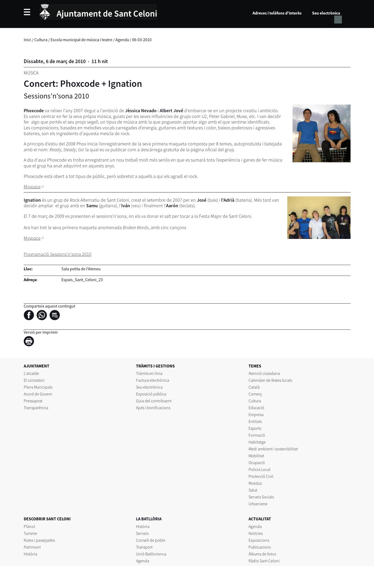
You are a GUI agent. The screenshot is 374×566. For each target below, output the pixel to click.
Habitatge (257, 442)
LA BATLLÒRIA (149, 518)
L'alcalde (31, 373)
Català (254, 387)
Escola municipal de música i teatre (81, 39)
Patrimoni (32, 547)
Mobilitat (256, 455)
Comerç (255, 394)
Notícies (256, 533)
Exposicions (259, 540)
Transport (144, 547)
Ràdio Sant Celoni (264, 560)
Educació (256, 407)
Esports (255, 428)
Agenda (122, 39)
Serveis (142, 533)
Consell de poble (150, 540)
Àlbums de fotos (262, 553)
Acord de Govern (38, 394)
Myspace (32, 186)
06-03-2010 (142, 39)
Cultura (40, 39)
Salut (253, 490)
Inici (27, 39)
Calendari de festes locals (270, 380)
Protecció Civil (261, 476)
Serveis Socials (261, 496)
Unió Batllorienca (151, 553)
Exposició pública (151, 394)
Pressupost (33, 400)
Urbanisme (258, 503)
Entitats (255, 421)
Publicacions (260, 547)
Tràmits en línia (149, 373)
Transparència (36, 407)
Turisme (30, 533)
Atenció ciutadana (264, 373)
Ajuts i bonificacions (153, 407)
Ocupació (257, 462)
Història (30, 553)
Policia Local (259, 469)
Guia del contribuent (154, 400)
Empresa (256, 414)
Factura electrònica (152, 380)
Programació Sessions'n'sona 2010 (57, 254)
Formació (257, 435)
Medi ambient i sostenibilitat (273, 448)
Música (31, 73)
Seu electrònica (326, 13)
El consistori (34, 380)
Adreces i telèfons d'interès (277, 13)
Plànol (29, 526)
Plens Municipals (38, 387)
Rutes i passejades (39, 540)
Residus (255, 483)
